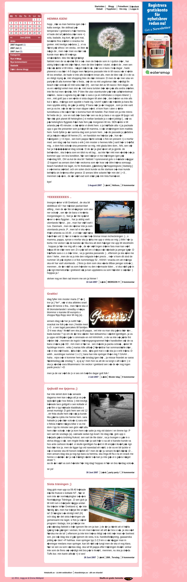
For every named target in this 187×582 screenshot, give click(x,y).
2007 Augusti (16, 45)
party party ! (114, 472)
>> (39, 38)
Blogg (111, 6)
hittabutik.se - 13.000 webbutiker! (58, 573)
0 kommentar (128, 185)
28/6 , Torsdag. (113, 557)
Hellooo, (116, 185)
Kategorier (15, 55)
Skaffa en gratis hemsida (111, 578)
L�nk (108, 185)
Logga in (134, 9)
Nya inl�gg (15, 59)
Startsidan (99, 6)
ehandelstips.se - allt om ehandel (89, 573)
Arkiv (12, 41)
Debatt (99, 9)
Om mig (123, 9)
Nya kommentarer (18, 62)
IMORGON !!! (114, 282)
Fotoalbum (123, 6)
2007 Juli (14, 48)
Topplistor (111, 9)
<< (11, 38)
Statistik (14, 66)
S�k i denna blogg (19, 69)
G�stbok (134, 7)
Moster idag (114, 377)
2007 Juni (15, 51)
